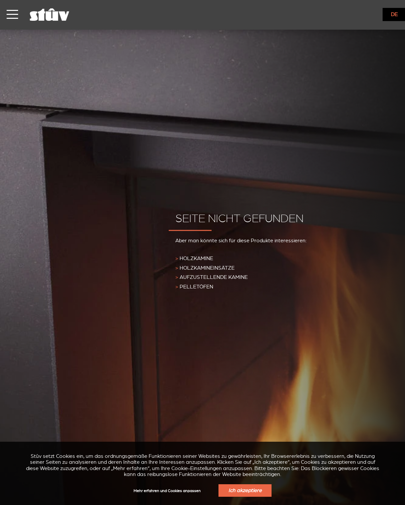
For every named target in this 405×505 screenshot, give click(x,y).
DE (394, 14)
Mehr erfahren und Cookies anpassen (167, 491)
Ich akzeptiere (245, 490)
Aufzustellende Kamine (211, 277)
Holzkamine (194, 258)
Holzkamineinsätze (205, 268)
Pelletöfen (194, 287)
